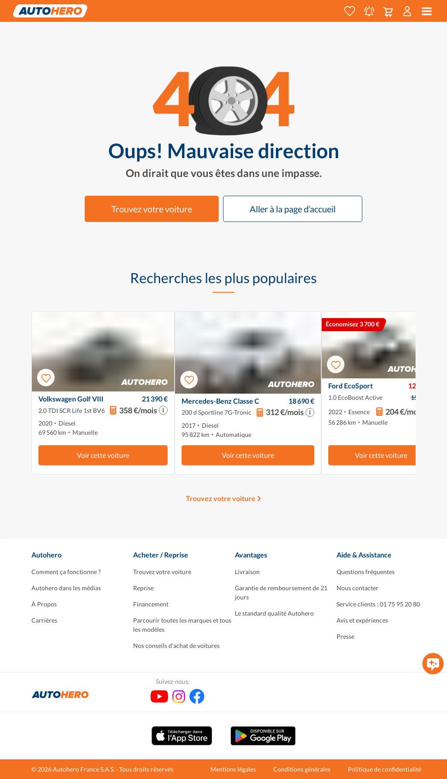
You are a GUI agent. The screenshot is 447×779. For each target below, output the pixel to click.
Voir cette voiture (103, 455)
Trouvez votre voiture (151, 209)
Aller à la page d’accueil (293, 209)
